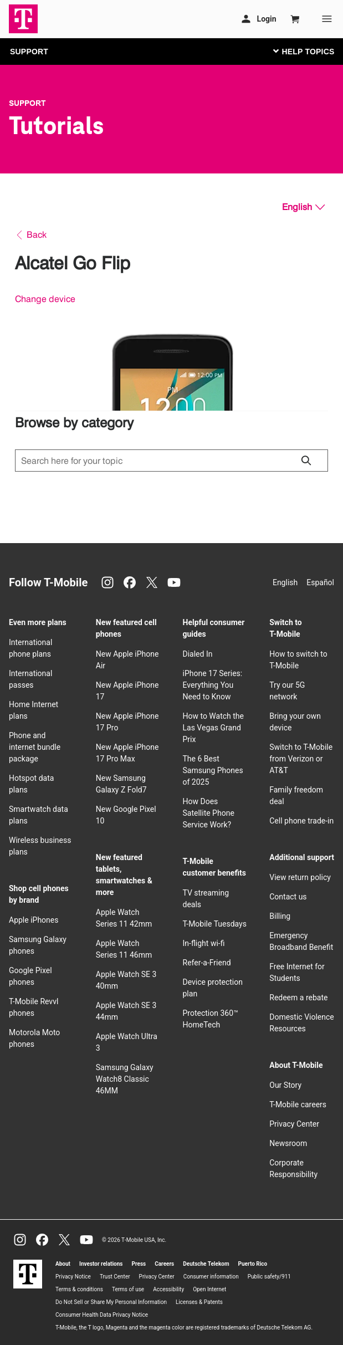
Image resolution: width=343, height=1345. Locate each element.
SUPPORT (29, 51)
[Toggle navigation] (301, 51)
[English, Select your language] (303, 207)
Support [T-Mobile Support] (27, 103)
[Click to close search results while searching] (306, 460)
